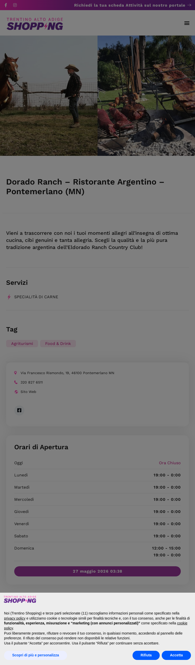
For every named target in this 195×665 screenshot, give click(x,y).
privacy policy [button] (14, 618)
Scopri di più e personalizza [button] (35, 655)
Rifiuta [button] (146, 655)
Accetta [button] (176, 655)
